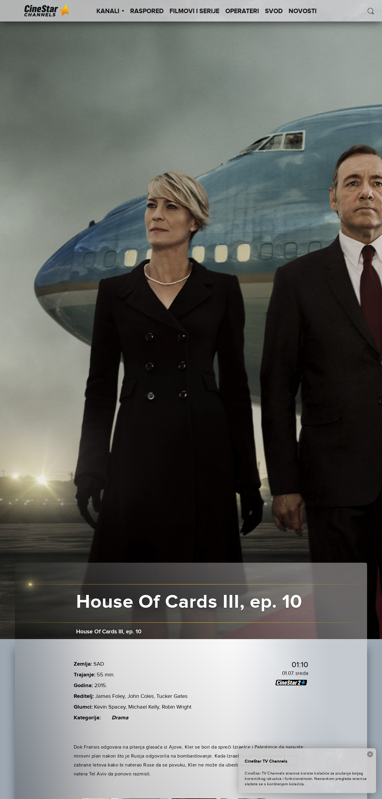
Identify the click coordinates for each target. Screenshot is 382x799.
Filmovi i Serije (194, 11)
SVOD (274, 11)
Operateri (242, 11)
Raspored (147, 11)
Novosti (303, 11)
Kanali (110, 11)
